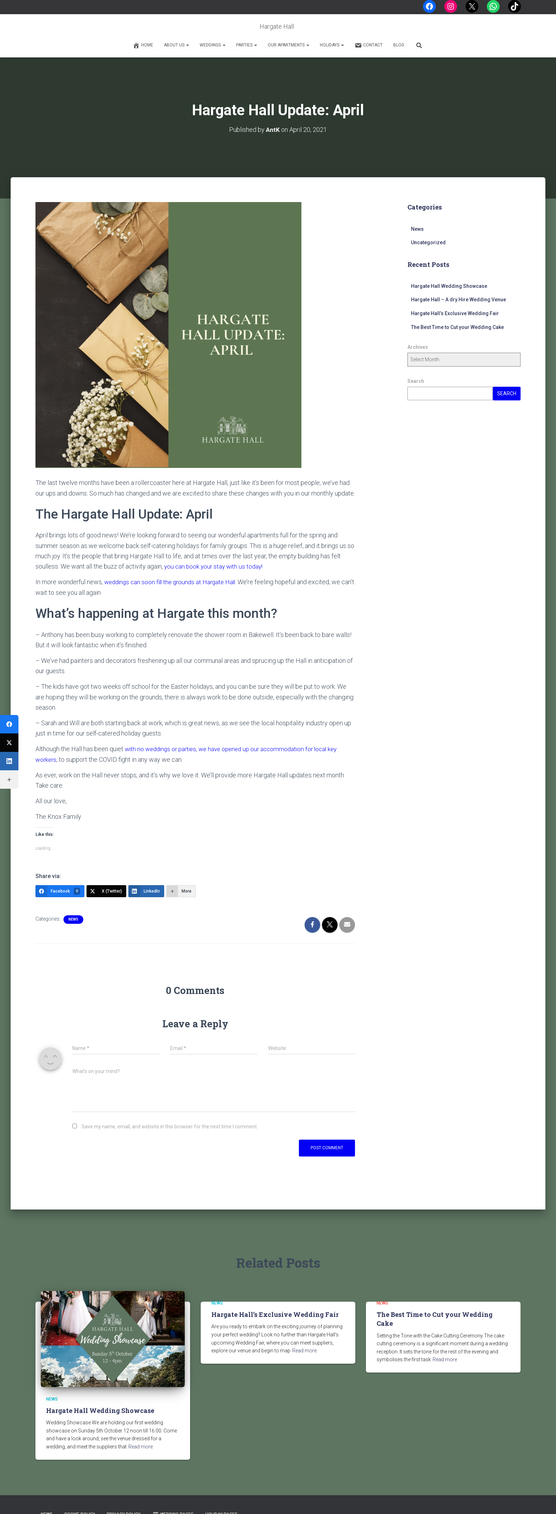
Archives (417, 347)
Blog (398, 45)
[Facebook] (59, 890)
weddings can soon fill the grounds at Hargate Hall (172, 581)
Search (415, 381)
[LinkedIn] (146, 890)
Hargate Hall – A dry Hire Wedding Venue (458, 299)
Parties (246, 45)
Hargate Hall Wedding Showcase (449, 286)
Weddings (213, 45)
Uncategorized (428, 242)
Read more (140, 1446)
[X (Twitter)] (106, 890)
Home (143, 45)
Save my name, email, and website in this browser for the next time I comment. (170, 1126)
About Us (176, 45)
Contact (369, 45)
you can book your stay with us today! (215, 566)
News (73, 918)
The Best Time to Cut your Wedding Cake (457, 327)
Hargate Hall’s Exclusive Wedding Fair (455, 313)
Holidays (332, 45)
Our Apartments (288, 45)
